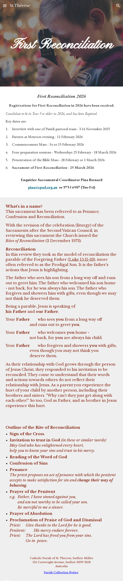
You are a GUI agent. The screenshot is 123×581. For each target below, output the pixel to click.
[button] (5, 5)
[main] (61, 43)
